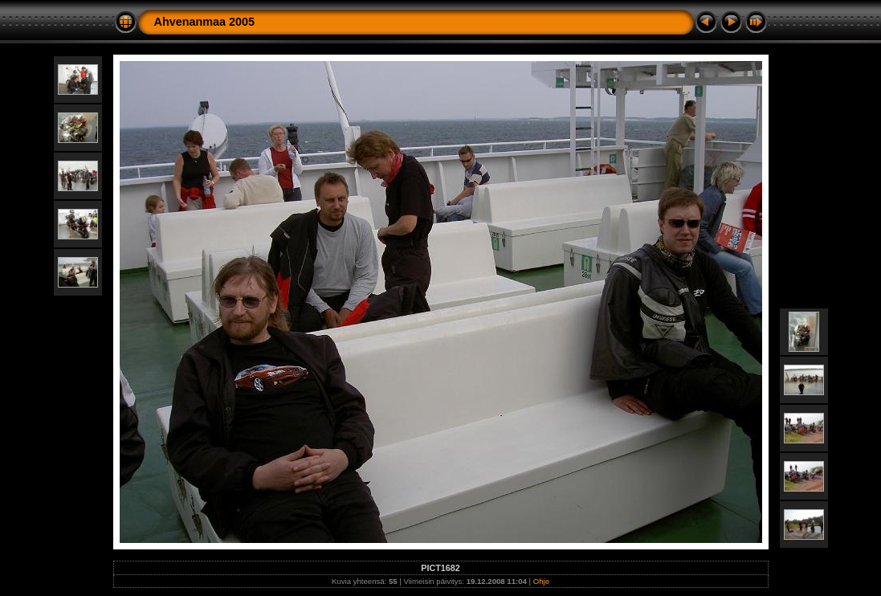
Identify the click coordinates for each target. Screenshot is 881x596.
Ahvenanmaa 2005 (204, 21)
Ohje (541, 581)
